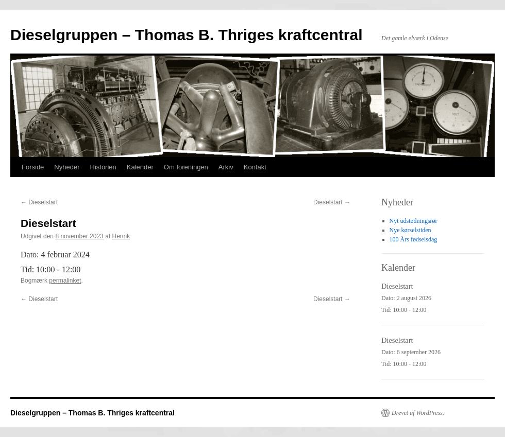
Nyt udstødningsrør (413, 220)
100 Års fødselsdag (413, 239)
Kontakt (255, 167)
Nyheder (66, 167)
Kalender (140, 167)
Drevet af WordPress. (418, 412)
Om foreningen (186, 167)
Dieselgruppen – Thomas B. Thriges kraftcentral (186, 34)
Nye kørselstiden (410, 230)
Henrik (121, 236)
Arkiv (225, 167)
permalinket (65, 280)
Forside (33, 167)
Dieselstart (39, 202)
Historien (103, 167)
